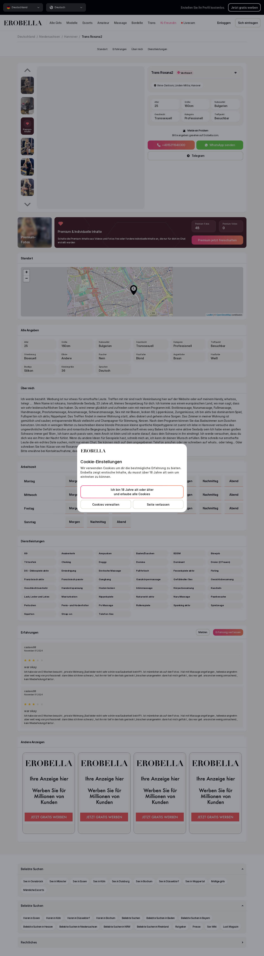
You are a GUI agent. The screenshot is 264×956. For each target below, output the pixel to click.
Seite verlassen (158, 504)
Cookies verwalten (105, 504)
